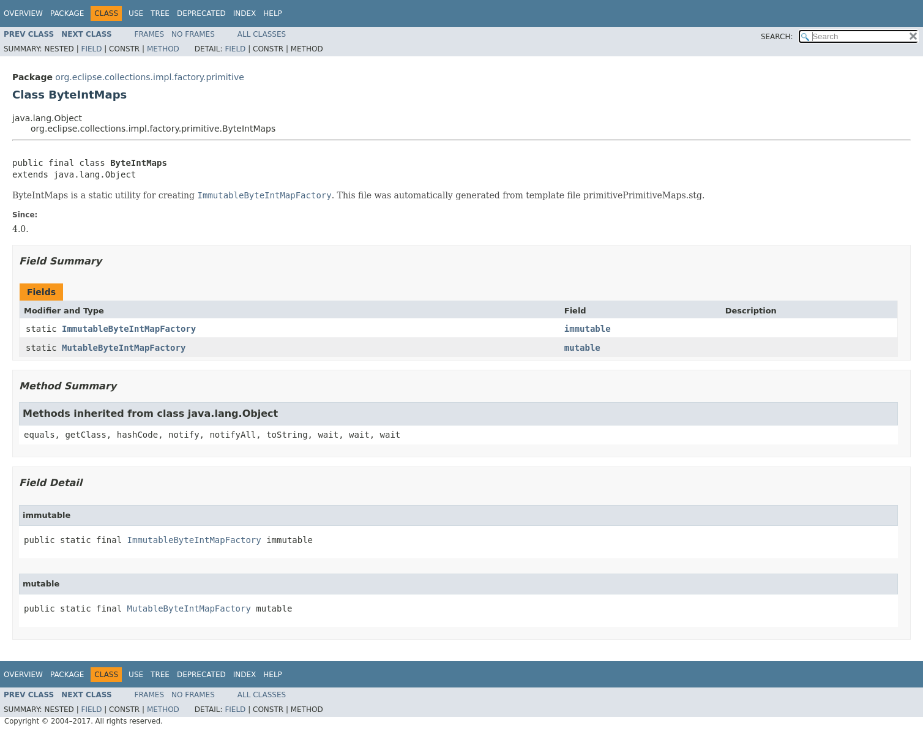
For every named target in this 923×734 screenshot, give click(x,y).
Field (91, 49)
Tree (160, 13)
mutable (582, 348)
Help (272, 13)
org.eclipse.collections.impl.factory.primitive (149, 77)
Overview (23, 13)
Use (136, 13)
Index (244, 13)
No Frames (193, 34)
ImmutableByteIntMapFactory (129, 329)
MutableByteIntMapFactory (123, 348)
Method (163, 49)
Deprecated (201, 13)
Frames (150, 34)
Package (67, 13)
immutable (587, 329)
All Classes (261, 34)
